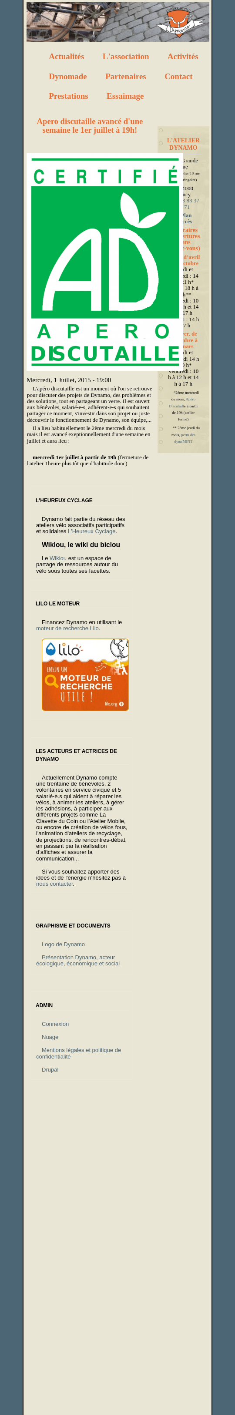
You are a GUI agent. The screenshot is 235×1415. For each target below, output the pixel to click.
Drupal (50, 1069)
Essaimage (125, 96)
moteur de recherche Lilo (67, 628)
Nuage (50, 1037)
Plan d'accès (183, 218)
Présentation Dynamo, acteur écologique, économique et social (78, 960)
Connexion (55, 1024)
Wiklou (58, 558)
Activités (183, 56)
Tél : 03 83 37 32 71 (183, 203)
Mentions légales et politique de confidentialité (78, 1053)
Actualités (66, 56)
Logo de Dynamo (63, 944)
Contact (178, 76)
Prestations (68, 96)
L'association (126, 56)
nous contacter (54, 884)
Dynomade (68, 76)
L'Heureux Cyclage (91, 531)
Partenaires (125, 76)
